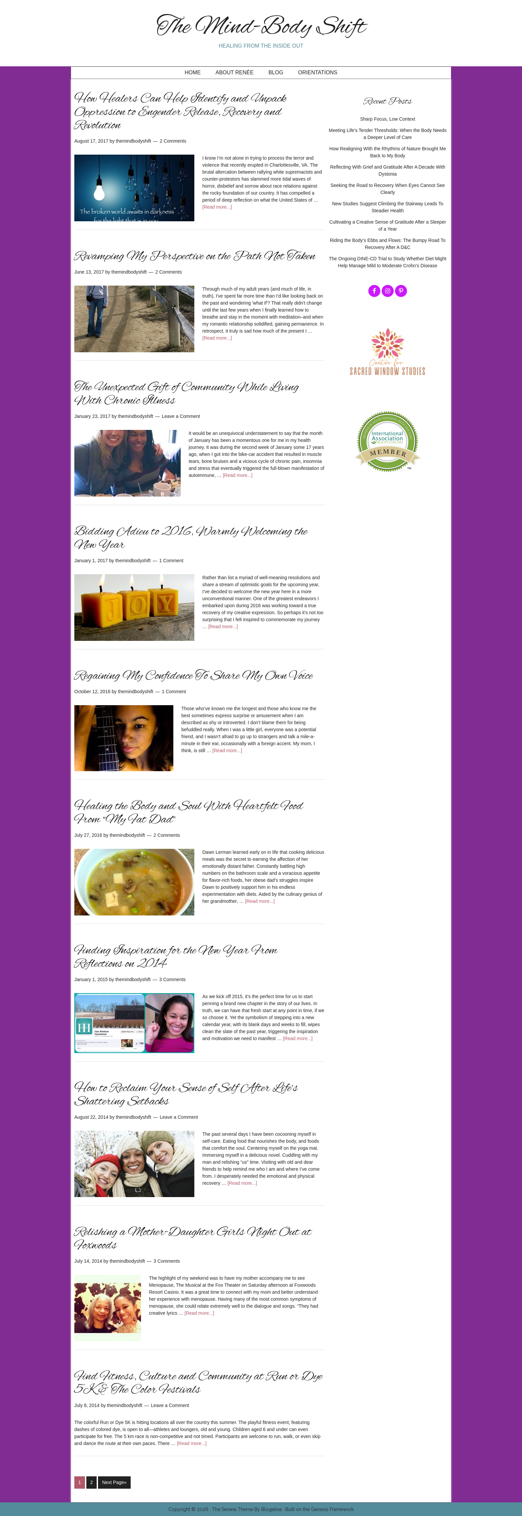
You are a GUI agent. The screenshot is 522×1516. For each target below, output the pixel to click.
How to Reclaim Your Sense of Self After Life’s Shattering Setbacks (186, 1095)
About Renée (235, 72)
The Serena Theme (232, 1509)
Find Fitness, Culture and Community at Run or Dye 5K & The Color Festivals (198, 1383)
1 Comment (171, 560)
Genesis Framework (332, 1509)
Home (193, 72)
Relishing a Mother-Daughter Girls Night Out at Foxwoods (192, 1239)
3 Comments (172, 979)
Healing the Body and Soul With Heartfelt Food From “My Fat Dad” (188, 813)
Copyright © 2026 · (190, 1509)
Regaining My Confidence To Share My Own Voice (193, 676)
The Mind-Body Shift (261, 27)
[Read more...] (217, 207)
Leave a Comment (181, 416)
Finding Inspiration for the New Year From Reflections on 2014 (175, 957)
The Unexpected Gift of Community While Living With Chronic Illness (186, 394)
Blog (275, 72)
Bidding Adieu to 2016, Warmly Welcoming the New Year (190, 539)
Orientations (317, 72)
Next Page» (114, 1482)
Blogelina (271, 1509)
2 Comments (173, 141)
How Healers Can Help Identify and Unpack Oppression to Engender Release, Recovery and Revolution (180, 112)
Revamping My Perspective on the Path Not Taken (194, 256)
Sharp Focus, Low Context (387, 119)
